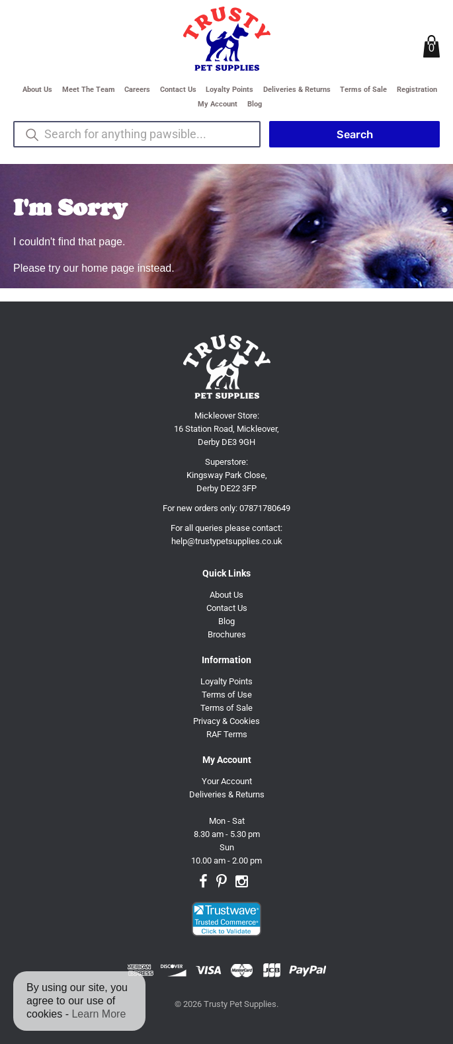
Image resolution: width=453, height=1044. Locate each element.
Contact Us (178, 89)
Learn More (98, 1014)
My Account (217, 104)
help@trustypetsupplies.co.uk (226, 541)
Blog (254, 104)
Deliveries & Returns (297, 89)
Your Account (227, 781)
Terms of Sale (363, 89)
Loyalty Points (229, 89)
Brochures (227, 634)
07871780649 (264, 508)
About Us (37, 89)
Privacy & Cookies (226, 721)
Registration (417, 89)
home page (107, 268)
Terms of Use (227, 695)
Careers (137, 89)
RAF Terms (226, 734)
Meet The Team (88, 89)
